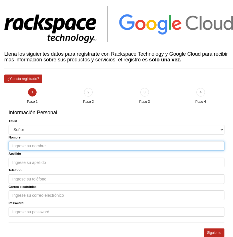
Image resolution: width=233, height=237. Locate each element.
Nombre (15, 137)
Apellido (15, 153)
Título (13, 120)
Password (16, 203)
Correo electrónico (23, 186)
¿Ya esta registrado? (23, 79)
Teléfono (15, 170)
